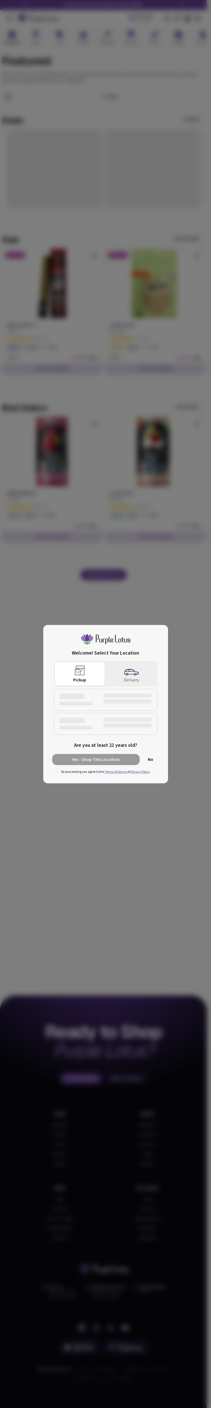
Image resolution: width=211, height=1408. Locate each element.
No (150, 759)
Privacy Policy (140, 771)
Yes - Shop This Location (96, 759)
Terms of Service (116, 771)
